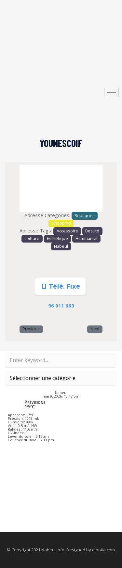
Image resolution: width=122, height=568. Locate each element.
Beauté (92, 231)
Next (95, 329)
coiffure (31, 238)
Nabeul (61, 246)
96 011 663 (61, 305)
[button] (26, 188)
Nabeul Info (52, 550)
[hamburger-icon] (111, 92)
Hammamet (86, 238)
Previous (31, 329)
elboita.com (103, 550)
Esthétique (57, 238)
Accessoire (67, 231)
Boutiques (85, 215)
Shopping (61, 223)
